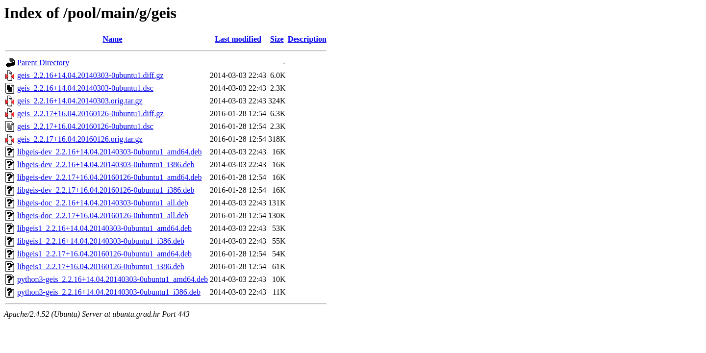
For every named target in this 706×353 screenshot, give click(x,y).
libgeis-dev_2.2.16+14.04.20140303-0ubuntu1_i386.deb (105, 164)
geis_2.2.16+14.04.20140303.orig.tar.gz (80, 101)
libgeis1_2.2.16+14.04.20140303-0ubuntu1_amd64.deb (104, 228)
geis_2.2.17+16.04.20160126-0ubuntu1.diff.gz (90, 113)
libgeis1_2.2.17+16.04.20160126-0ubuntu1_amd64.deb (104, 254)
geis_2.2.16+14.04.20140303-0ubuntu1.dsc (85, 88)
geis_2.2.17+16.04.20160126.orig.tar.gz (80, 139)
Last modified (238, 39)
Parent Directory (43, 62)
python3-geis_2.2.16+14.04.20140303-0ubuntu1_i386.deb (109, 292)
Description (307, 39)
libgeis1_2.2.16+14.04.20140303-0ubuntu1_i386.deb (100, 241)
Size (277, 39)
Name (113, 39)
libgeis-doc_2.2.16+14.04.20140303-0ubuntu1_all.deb (102, 203)
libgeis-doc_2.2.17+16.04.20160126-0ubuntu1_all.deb (102, 215)
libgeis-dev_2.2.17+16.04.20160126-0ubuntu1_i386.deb (105, 190)
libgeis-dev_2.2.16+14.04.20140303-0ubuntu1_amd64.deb (109, 152)
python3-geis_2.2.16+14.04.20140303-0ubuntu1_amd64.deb (112, 279)
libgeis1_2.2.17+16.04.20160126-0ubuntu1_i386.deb (100, 266)
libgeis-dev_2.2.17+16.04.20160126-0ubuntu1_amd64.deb (109, 177)
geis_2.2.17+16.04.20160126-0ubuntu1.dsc (85, 126)
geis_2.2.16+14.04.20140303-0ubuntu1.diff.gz (90, 75)
